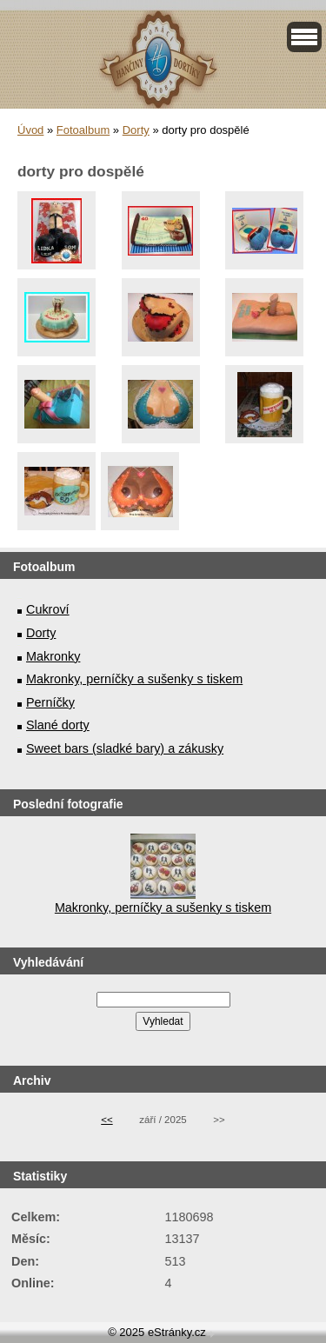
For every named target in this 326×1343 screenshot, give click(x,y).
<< (106, 1119)
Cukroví (48, 609)
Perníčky (50, 702)
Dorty (136, 129)
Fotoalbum (83, 129)
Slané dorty (58, 725)
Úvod (30, 129)
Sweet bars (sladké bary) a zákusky (124, 748)
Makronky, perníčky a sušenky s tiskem (134, 679)
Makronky (53, 656)
